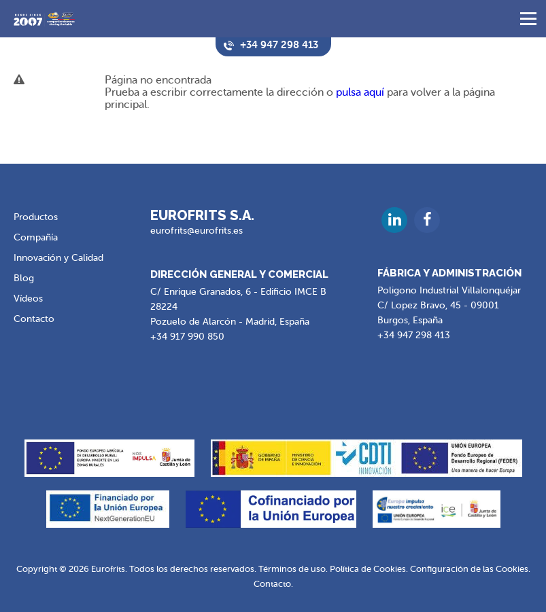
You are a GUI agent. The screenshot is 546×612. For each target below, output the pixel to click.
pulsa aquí (360, 92)
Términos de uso (292, 569)
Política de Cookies (368, 569)
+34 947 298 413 (413, 335)
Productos (36, 217)
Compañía (36, 237)
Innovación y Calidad (58, 258)
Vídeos (28, 298)
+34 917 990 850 (187, 336)
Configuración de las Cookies (469, 569)
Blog (24, 278)
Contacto (34, 319)
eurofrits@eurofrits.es (196, 231)
